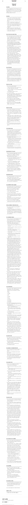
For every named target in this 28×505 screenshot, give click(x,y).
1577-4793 (5, 499)
